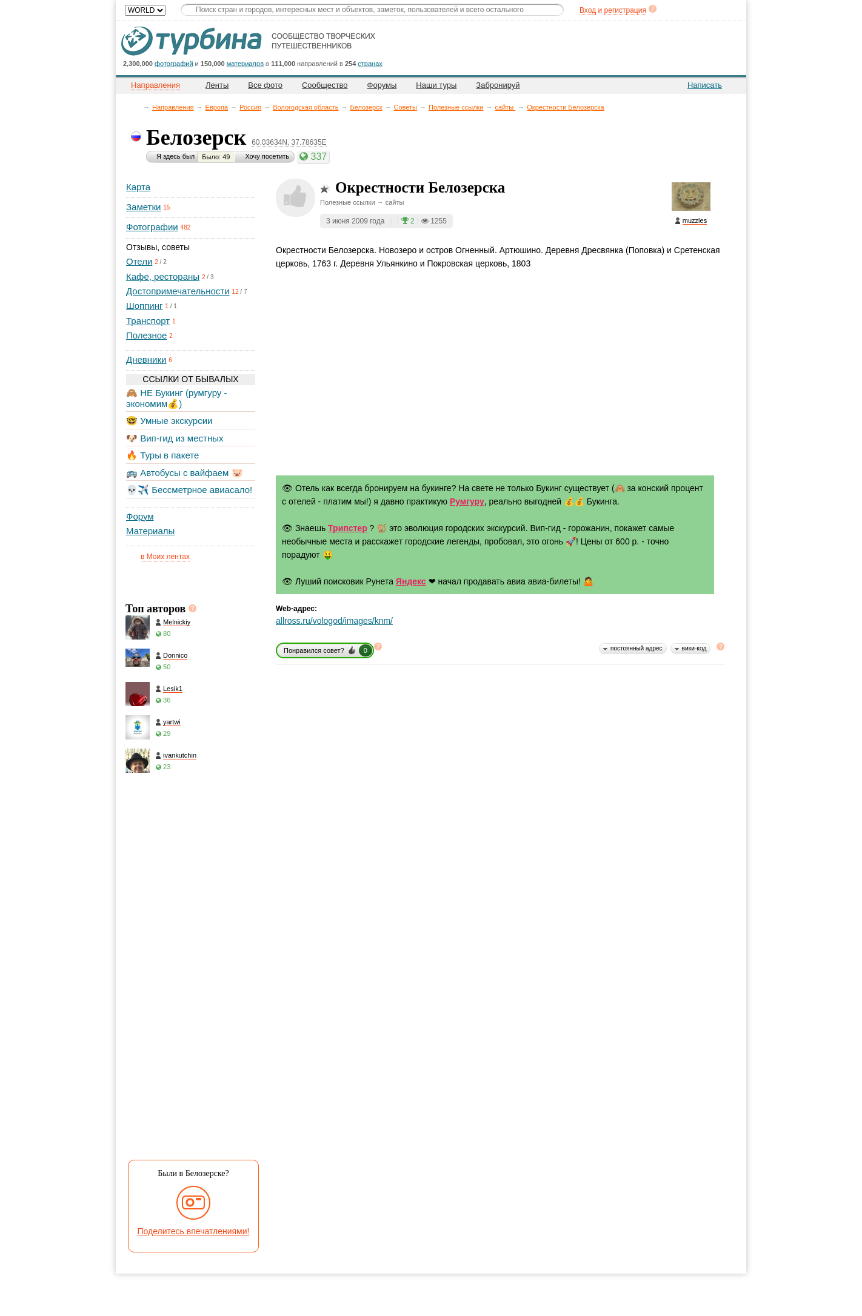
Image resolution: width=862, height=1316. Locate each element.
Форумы (382, 85)
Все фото (265, 85)
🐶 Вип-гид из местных (174, 438)
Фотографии (152, 227)
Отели (139, 261)
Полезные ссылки (456, 107)
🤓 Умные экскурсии (169, 420)
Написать (704, 85)
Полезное (146, 335)
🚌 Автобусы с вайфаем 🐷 (184, 473)
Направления (173, 107)
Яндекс (411, 581)
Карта (138, 187)
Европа (217, 107)
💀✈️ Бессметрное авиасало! (189, 489)
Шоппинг (144, 305)
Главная (137, 107)
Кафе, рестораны (162, 276)
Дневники (146, 359)
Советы (404, 107)
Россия (250, 107)
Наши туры (436, 85)
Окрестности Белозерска (565, 107)
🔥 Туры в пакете (162, 455)
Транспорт (148, 321)
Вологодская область (305, 107)
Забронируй (498, 85)
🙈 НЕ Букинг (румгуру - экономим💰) (176, 398)
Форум (140, 516)
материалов (245, 63)
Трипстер (347, 528)
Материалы (150, 531)
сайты (505, 107)
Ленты (217, 85)
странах (370, 63)
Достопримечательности (178, 291)
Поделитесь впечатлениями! (194, 1231)
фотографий (174, 63)
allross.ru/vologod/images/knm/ (334, 621)
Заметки (143, 207)
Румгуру (467, 501)
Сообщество (325, 85)
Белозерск (366, 107)
